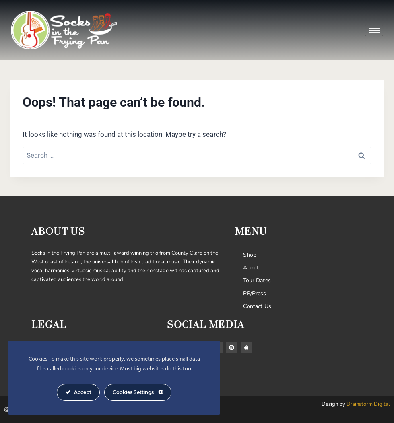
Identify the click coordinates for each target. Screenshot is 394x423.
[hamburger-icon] (374, 30)
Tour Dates (257, 280)
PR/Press (254, 293)
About (251, 267)
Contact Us (257, 306)
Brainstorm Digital (368, 404)
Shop (249, 255)
